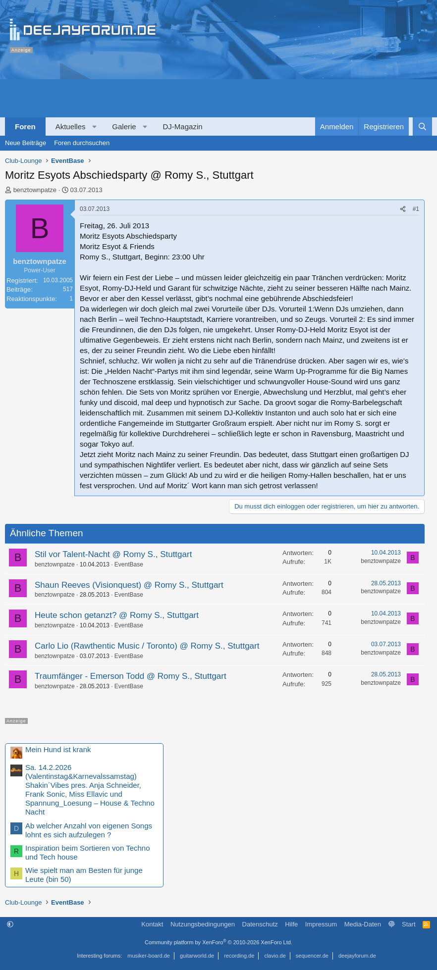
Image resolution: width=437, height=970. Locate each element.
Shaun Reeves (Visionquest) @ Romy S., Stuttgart (129, 585)
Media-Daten (362, 924)
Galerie (124, 126)
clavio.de (274, 956)
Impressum (321, 924)
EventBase (128, 564)
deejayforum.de (357, 956)
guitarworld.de (197, 956)
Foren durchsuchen (81, 143)
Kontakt (152, 924)
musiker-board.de (148, 956)
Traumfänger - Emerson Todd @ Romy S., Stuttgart (130, 676)
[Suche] (422, 126)
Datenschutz (260, 924)
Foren (25, 126)
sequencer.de (312, 956)
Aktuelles (70, 126)
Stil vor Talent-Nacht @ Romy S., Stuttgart (113, 554)
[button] (94, 126)
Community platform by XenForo (218, 942)
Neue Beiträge (25, 143)
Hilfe (291, 924)
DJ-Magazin (183, 126)
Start (408, 924)
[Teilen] (402, 209)
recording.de (239, 956)
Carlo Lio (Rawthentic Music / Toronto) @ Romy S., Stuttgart (147, 646)
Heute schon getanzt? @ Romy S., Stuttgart (117, 615)
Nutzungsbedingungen (202, 924)
